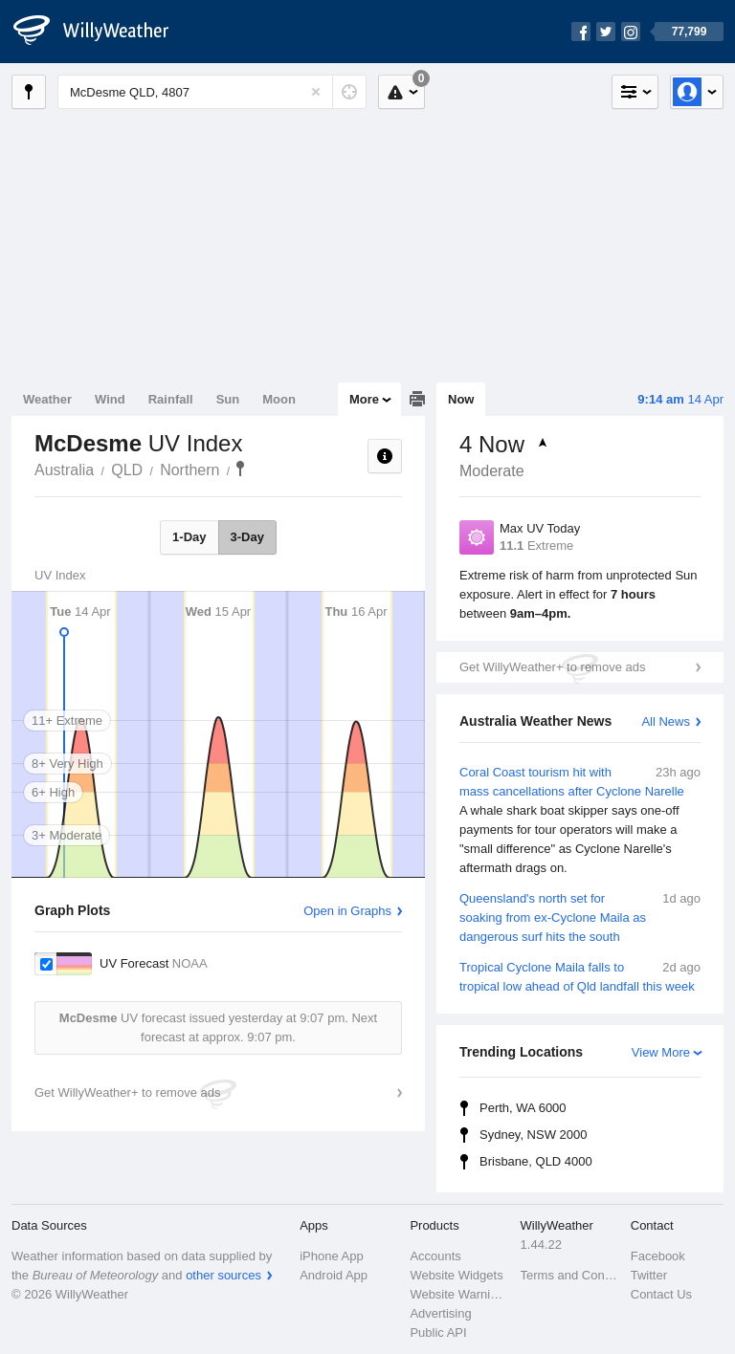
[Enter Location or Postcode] (212, 92)
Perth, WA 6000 (523, 1108)
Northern (189, 470)
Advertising (440, 1313)
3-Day (247, 537)
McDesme (240, 468)
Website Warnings (459, 1294)
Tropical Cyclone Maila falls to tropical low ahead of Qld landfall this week (580, 976)
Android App (334, 1275)
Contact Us (661, 1294)
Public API (438, 1332)
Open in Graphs (347, 911)
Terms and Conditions (570, 1275)
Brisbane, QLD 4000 (535, 1161)
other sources (223, 1275)
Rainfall (170, 399)
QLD (127, 470)
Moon (279, 399)
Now (461, 399)
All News (665, 721)
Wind (110, 399)
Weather (47, 399)
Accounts (435, 1256)
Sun (228, 399)
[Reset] (315, 91)
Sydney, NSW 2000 (533, 1134)
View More (661, 1052)
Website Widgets (456, 1275)
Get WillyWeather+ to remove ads (552, 667)
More (364, 399)
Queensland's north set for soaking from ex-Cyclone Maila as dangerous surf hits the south (580, 916)
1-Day (189, 537)
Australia (64, 470)
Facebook (658, 1256)
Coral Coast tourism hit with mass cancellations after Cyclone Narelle (580, 820)
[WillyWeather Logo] (101, 31)
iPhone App (332, 1256)
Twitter (649, 1275)
